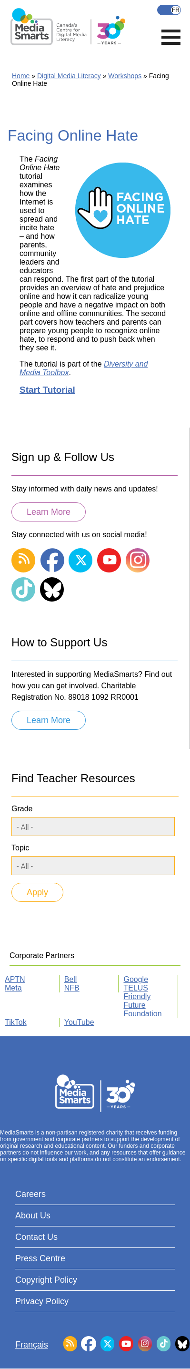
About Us (32, 1215)
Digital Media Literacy (69, 76)
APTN (15, 979)
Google (135, 979)
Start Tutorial (47, 390)
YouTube (79, 1022)
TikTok (16, 1022)
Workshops (124, 76)
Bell (70, 979)
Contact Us (36, 1237)
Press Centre (40, 1258)
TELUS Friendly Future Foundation (142, 1001)
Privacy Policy (42, 1301)
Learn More (48, 512)
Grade (21, 809)
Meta (13, 988)
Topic (20, 848)
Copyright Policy (46, 1280)
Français (169, 10)
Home (21, 76)
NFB (72, 988)
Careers (30, 1194)
